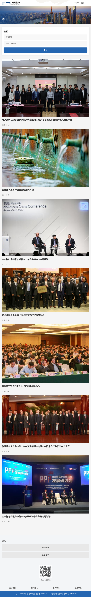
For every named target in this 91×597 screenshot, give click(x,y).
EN (78, 3)
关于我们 (12, 588)
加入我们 (56, 588)
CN (75, 3)
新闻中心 (34, 588)
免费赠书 (45, 555)
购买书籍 (45, 547)
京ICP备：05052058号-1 (71, 594)
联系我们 (78, 588)
